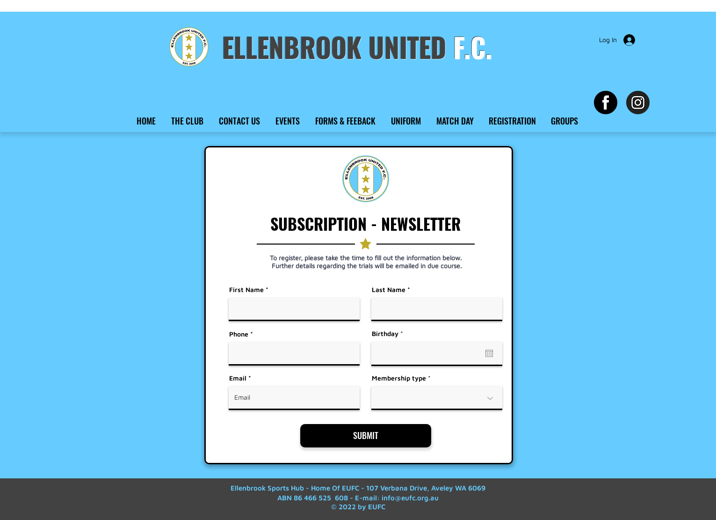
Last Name (388, 289)
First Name (246, 289)
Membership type (399, 378)
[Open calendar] (489, 353)
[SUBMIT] (365, 435)
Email (237, 378)
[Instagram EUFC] (638, 102)
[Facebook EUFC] (606, 102)
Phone (238, 334)
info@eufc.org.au (410, 498)
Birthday (389, 333)
